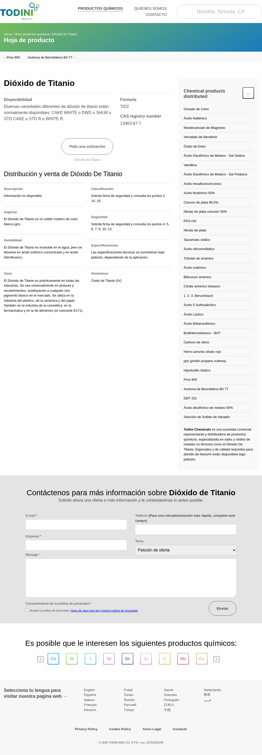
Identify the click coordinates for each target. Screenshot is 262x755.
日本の (169, 705)
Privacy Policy (86, 729)
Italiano (89, 700)
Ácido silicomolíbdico (199, 249)
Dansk (168, 690)
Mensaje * (33, 555)
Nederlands (212, 690)
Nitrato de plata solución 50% (205, 211)
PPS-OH (190, 221)
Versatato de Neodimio (200, 137)
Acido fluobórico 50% (199, 193)
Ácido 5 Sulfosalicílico (200, 305)
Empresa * (33, 536)
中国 (167, 710)
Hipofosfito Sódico (197, 370)
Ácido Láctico (193, 314)
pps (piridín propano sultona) (205, 361)
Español (90, 695)
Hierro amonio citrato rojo (202, 352)
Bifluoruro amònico (197, 277)
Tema (139, 541)
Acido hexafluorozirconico (203, 184)
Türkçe (129, 710)
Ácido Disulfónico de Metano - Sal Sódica (214, 155)
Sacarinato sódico (197, 240)
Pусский (130, 705)
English (89, 690)
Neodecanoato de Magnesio (204, 128)
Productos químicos (100, 8)
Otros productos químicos (32, 34)
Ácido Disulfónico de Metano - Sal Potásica (215, 174)
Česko (128, 695)
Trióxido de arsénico (199, 258)
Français (90, 705)
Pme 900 (12, 57)
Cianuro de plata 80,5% (201, 202)
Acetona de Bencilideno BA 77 (51, 57)
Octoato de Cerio (196, 109)
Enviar (222, 608)
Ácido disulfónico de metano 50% (208, 408)
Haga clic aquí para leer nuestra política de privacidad (103, 610)
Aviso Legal (152, 729)
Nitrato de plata (195, 230)
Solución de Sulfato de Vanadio (207, 417)
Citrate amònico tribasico (202, 286)
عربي (208, 700)
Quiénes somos (150, 8)
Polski (128, 690)
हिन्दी (207, 695)
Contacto (156, 14)
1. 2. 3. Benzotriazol (198, 296)
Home (8, 34)
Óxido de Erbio (195, 146)
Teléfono (185, 518)
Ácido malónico (195, 267)
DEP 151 (190, 398)
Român (129, 700)
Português (171, 700)
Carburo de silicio (196, 342)
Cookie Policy (120, 729)
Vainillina (190, 165)
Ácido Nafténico (195, 118)
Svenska (170, 695)
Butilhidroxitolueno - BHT (202, 333)
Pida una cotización (87, 146)
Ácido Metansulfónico (199, 323)
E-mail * (31, 515)
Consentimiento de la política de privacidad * (58, 603)
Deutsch (90, 710)
